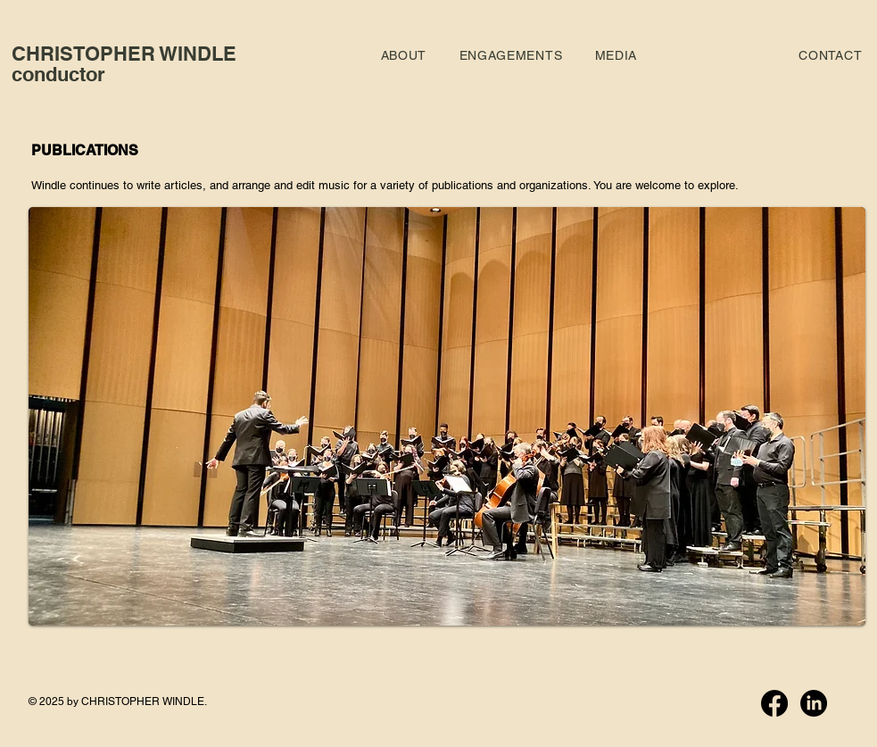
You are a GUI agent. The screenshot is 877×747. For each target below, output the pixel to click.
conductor (58, 74)
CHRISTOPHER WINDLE (124, 53)
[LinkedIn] (813, 703)
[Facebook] (774, 703)
